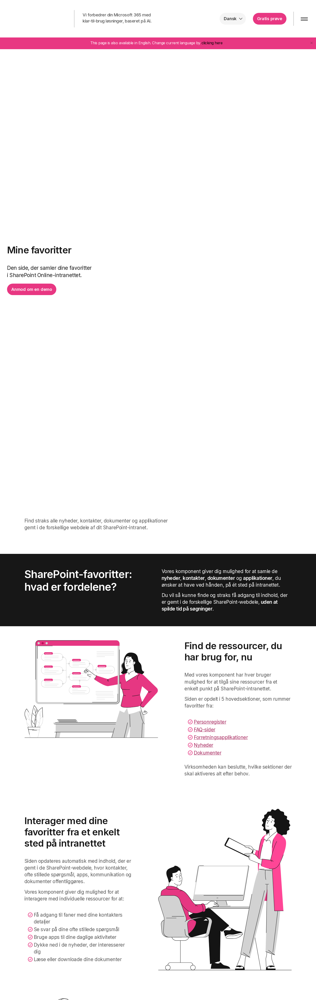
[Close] (311, 42)
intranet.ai (34, 19)
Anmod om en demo (31, 289)
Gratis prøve (269, 18)
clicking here (212, 43)
